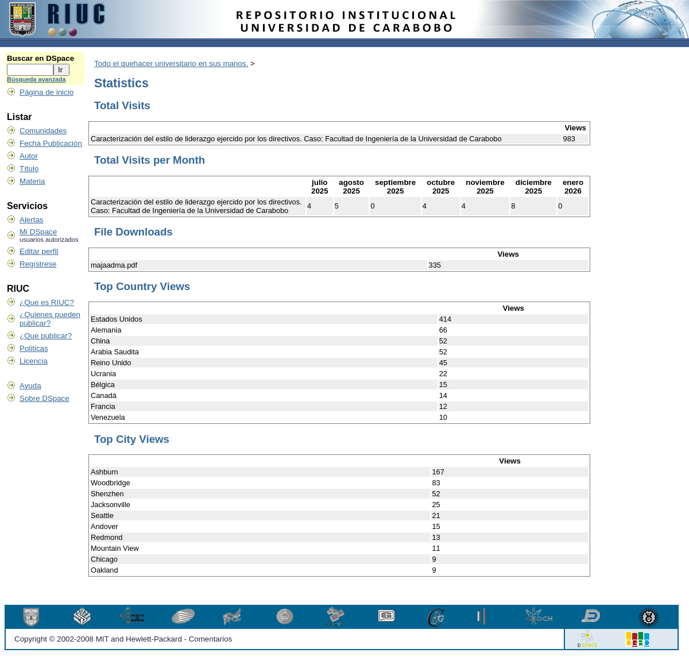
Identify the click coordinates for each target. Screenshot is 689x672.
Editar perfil (39, 251)
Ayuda (30, 385)
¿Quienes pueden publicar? (50, 318)
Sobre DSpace (44, 398)
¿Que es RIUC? (47, 302)
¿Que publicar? (46, 335)
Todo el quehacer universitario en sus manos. (171, 63)
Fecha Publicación (51, 143)
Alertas (31, 219)
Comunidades (43, 130)
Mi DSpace (38, 231)
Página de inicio (46, 92)
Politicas (34, 348)
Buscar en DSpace (40, 58)
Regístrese (38, 264)
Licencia (34, 361)
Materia (32, 181)
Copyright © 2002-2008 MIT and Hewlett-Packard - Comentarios (123, 639)
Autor (29, 156)
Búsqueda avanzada (36, 79)
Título (29, 168)
